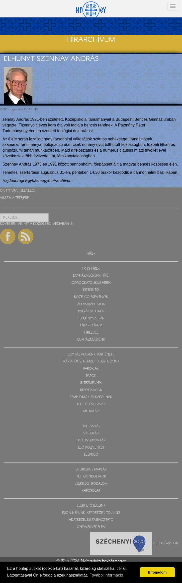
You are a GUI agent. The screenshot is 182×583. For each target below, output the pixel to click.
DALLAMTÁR (91, 426)
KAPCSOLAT (91, 490)
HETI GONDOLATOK (91, 476)
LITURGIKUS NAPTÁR (91, 469)
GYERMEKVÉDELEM (91, 527)
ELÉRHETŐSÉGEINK (91, 505)
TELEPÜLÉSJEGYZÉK (91, 404)
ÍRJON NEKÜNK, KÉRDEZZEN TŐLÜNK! (91, 513)
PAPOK (91, 376)
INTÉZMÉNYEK (91, 383)
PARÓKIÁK (91, 368)
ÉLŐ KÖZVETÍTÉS (91, 447)
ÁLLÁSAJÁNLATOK (91, 304)
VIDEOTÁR (91, 433)
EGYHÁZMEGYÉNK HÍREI (91, 275)
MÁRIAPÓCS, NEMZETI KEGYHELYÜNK (91, 361)
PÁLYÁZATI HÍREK (91, 311)
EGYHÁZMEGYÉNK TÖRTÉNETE (91, 354)
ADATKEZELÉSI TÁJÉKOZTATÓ (91, 520)
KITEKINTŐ (91, 290)
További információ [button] (106, 575)
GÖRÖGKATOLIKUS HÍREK (91, 283)
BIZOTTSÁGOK (91, 390)
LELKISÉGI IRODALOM (91, 483)
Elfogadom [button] (157, 572)
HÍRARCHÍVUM (91, 325)
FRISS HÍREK (91, 268)
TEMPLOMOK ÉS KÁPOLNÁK (91, 397)
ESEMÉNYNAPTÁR (91, 318)
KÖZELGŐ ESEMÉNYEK (91, 297)
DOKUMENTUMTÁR (91, 440)
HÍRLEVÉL (91, 332)
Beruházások (165, 543)
